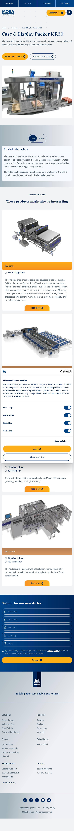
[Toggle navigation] (69, 12)
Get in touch (54, 13)
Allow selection (37, 457)
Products (14, 28)
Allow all (37, 449)
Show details (60, 441)
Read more (37, 320)
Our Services (46, 3)
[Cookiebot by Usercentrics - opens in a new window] (60, 371)
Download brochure (41, 56)
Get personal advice (13, 56)
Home (4, 28)
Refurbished (65, 3)
